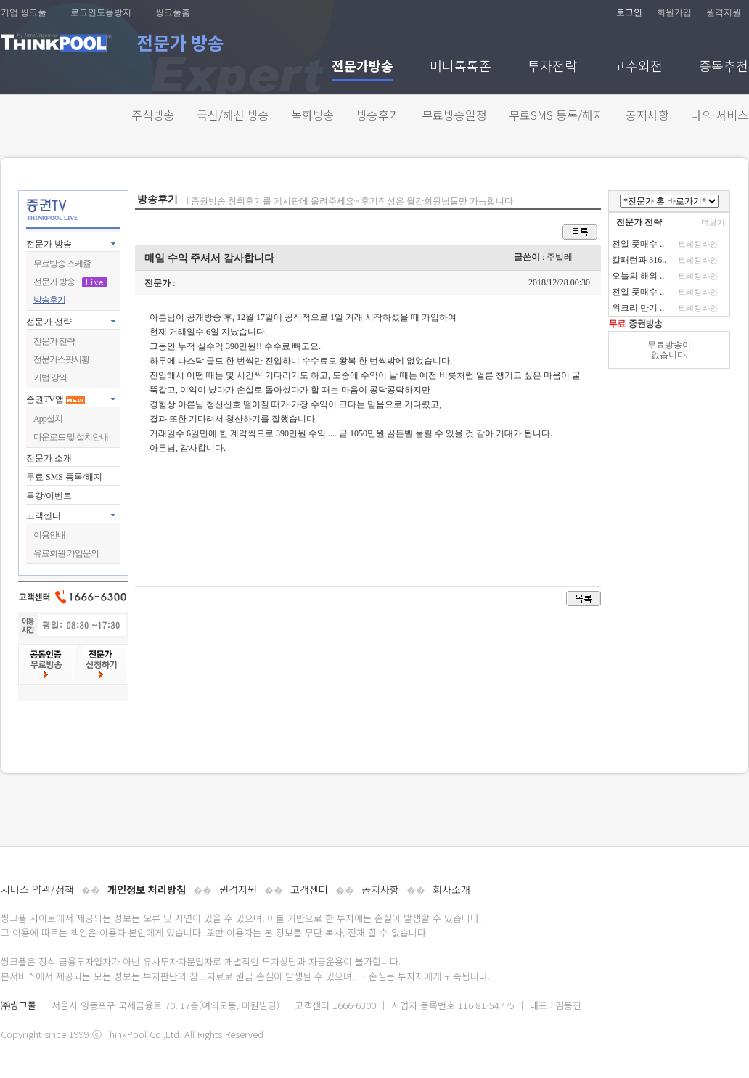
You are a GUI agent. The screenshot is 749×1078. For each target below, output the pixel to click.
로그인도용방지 (100, 12)
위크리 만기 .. (638, 308)
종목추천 (723, 67)
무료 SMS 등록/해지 (64, 477)
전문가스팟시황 (61, 359)
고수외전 (638, 67)
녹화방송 (313, 114)
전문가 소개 (49, 458)
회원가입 (674, 12)
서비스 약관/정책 (37, 889)
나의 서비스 (719, 114)
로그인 (629, 12)
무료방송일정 (454, 114)
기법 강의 (50, 377)
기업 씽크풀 (23, 12)
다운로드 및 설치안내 (70, 437)
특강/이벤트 (49, 496)
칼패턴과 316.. (639, 260)
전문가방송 (362, 67)
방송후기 (378, 114)
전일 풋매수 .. (638, 244)
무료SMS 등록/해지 (556, 114)
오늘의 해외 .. (638, 276)
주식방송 (153, 114)
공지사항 (647, 114)
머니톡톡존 (460, 67)
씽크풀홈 (172, 12)
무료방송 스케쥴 (62, 263)
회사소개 (451, 889)
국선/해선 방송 (233, 114)
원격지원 (723, 12)
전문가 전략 (49, 322)
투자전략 (552, 67)
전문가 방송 (49, 244)
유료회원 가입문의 (66, 553)
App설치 (47, 419)
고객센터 (309, 889)
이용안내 (49, 535)
